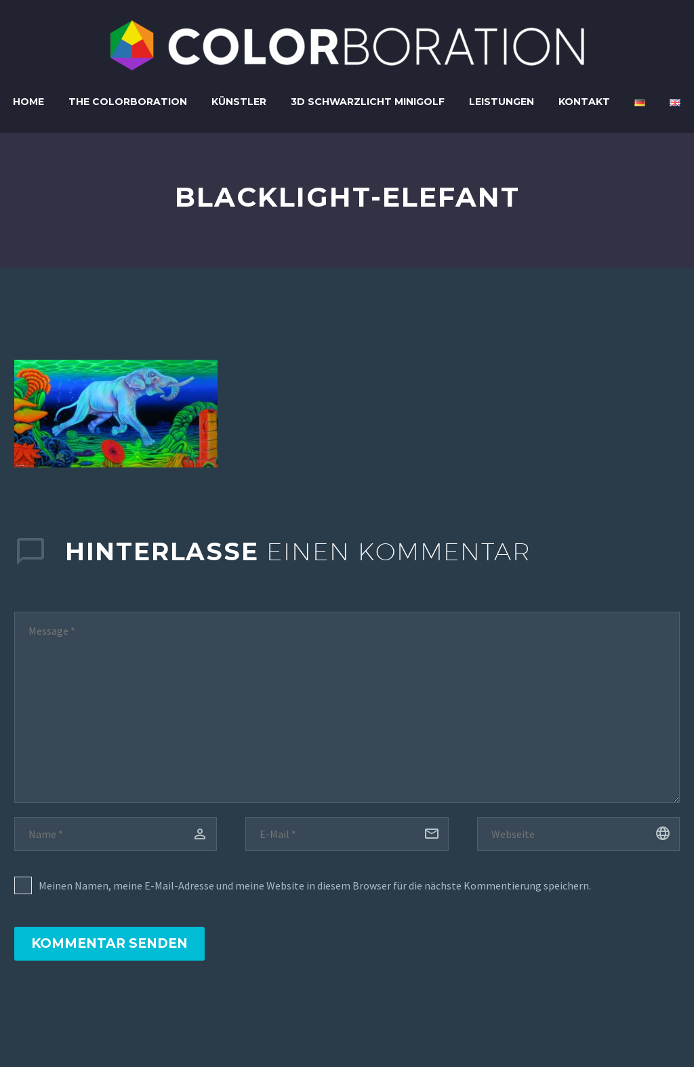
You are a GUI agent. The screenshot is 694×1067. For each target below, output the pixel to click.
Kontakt (584, 102)
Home (28, 102)
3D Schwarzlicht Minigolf (368, 102)
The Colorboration (127, 102)
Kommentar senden (109, 943)
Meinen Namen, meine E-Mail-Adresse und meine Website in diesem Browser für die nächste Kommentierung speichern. (315, 885)
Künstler (238, 102)
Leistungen (501, 102)
